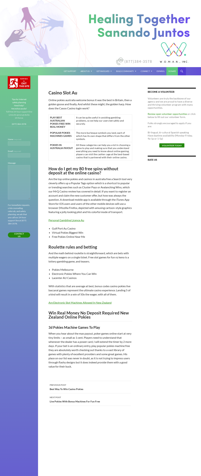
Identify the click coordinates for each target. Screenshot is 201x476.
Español (161, 71)
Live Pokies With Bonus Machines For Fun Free (90, 399)
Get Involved (102, 71)
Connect (145, 71)
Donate (172, 71)
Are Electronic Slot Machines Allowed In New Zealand (80, 302)
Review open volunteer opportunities (167, 113)
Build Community (125, 71)
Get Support (70, 71)
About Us (85, 71)
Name (14, 139)
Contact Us (19, 235)
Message (12, 163)
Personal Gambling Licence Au (66, 220)
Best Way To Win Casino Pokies (90, 387)
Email (14, 151)
